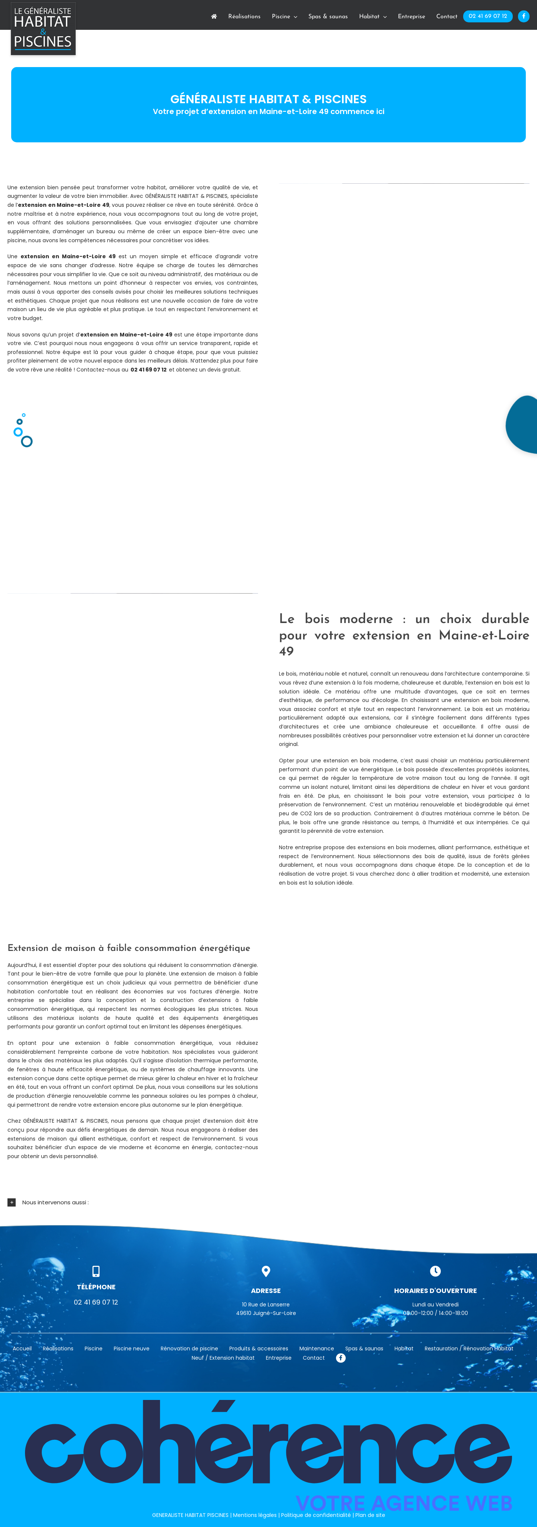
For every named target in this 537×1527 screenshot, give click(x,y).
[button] (268, 1203)
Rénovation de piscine (189, 1348)
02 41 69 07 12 (149, 369)
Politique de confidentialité (316, 1514)
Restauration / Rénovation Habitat (469, 1348)
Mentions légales (255, 1514)
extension (32, 205)
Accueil (22, 1348)
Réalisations (58, 1348)
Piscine (94, 1348)
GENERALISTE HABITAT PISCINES (190, 1514)
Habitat (404, 1348)
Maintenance (316, 1348)
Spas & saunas (364, 1348)
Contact (314, 1358)
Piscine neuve (132, 1348)
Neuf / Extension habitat (223, 1358)
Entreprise (279, 1358)
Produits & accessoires (258, 1348)
